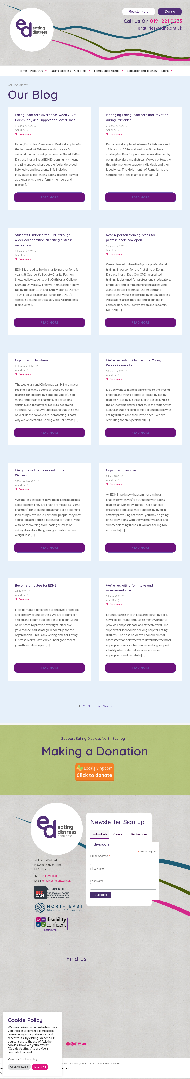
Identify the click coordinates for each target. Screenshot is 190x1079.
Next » (107, 706)
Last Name (97, 881)
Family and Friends (109, 71)
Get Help (82, 71)
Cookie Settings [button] (19, 1066)
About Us (38, 71)
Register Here (138, 11)
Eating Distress (60, 70)
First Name (97, 868)
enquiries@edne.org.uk (160, 28)
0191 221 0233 (49, 877)
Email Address (100, 856)
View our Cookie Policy (22, 1059)
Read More (49, 197)
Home (22, 70)
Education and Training (142, 70)
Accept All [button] (40, 1067)
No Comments (23, 133)
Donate (170, 11)
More (167, 71)
